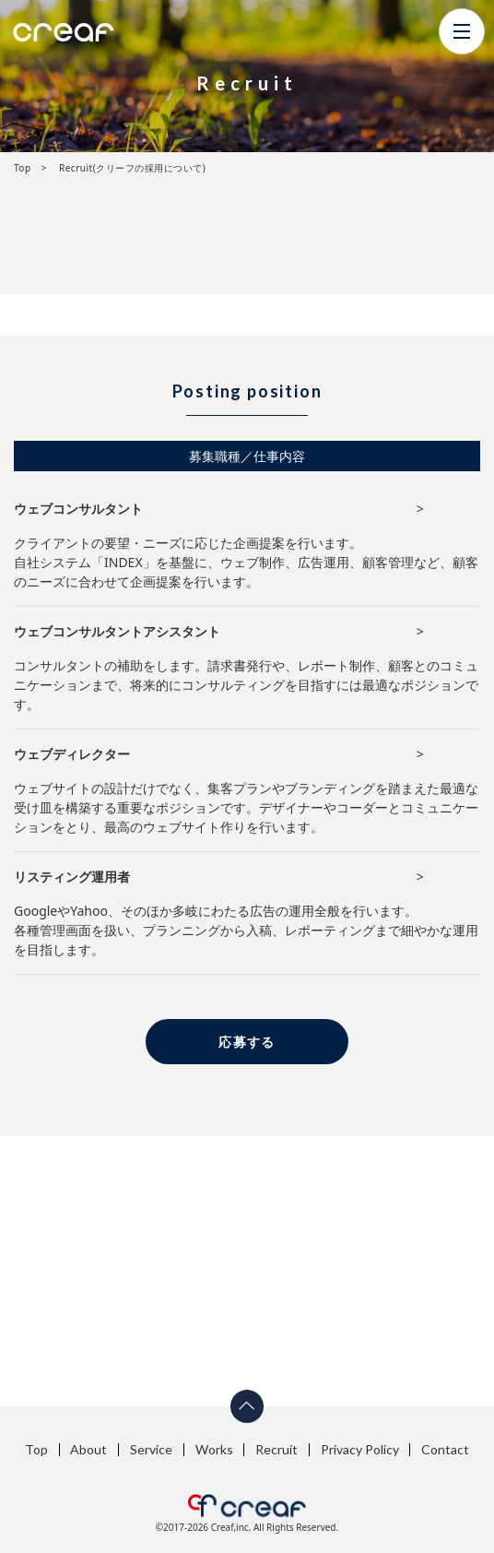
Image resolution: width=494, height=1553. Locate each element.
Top (36, 1449)
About (88, 1449)
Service (151, 1449)
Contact (445, 1449)
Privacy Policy (360, 1449)
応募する (247, 1041)
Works (214, 1449)
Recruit (276, 1449)
